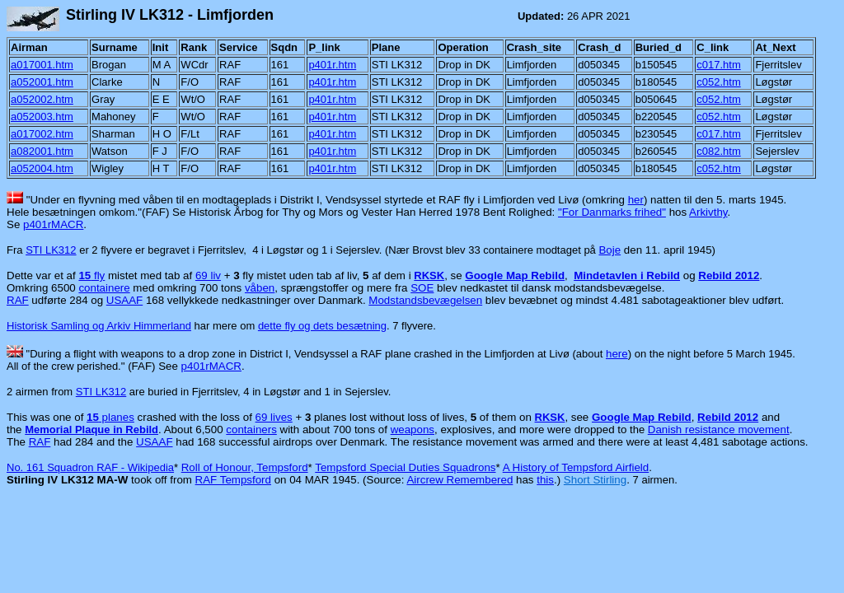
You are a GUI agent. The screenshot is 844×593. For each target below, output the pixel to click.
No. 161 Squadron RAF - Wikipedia (90, 467)
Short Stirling (595, 480)
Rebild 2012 (728, 275)
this (545, 480)
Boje (609, 250)
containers (251, 429)
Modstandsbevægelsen (425, 300)
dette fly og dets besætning (322, 326)
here (617, 354)
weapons (412, 429)
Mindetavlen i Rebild (627, 275)
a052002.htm (42, 99)
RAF (18, 300)
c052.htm (718, 82)
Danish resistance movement (719, 429)
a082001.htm (42, 151)
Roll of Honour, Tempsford (244, 467)
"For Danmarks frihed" (612, 212)
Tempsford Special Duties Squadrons (405, 467)
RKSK (429, 275)
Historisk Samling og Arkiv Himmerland (99, 326)
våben (259, 288)
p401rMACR (53, 224)
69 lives (274, 417)
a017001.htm (42, 64)
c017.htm (718, 64)
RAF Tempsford (233, 480)
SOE (422, 288)
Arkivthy (708, 212)
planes (110, 417)
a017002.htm (42, 134)
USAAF (124, 300)
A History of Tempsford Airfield (576, 467)
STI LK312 (51, 250)
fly (91, 275)
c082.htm (718, 151)
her (636, 200)
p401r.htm (332, 64)
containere (103, 288)
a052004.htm (42, 168)
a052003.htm (42, 116)
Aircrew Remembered (459, 480)
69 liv (208, 275)
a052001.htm (42, 82)
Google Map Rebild (515, 275)
